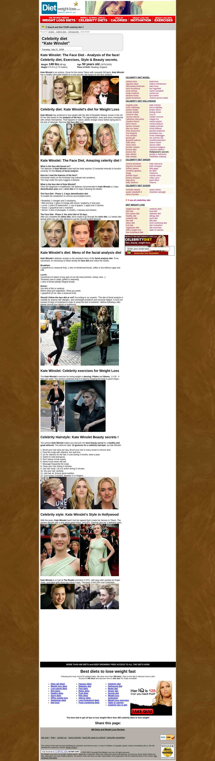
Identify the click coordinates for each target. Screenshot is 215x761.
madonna (153, 173)
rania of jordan (132, 194)
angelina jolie (132, 105)
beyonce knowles (133, 166)
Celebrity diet (114, 684)
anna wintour (131, 91)
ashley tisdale (132, 110)
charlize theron (132, 121)
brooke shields (132, 112)
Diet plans (55, 691)
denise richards (132, 126)
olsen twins (131, 145)
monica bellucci (156, 124)
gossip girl (130, 138)
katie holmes (155, 105)
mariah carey (155, 175)
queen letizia (155, 190)
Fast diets (83, 688)
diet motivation (155, 225)
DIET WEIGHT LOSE (135, 205)
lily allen (153, 171)
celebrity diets (61, 32)
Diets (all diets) (58, 684)
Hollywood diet (115, 686)
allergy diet (154, 216)
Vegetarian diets (58, 700)
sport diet (153, 218)
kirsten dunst (155, 110)
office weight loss (133, 230)
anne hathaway (132, 107)
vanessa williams (156, 149)
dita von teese (132, 128)
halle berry (130, 142)
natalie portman (156, 126)
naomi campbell (156, 91)
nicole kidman (155, 128)
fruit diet (129, 225)
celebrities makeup (157, 156)
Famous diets (85, 684)
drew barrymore (133, 131)
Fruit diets (83, 693)
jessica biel (131, 152)
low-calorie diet (132, 213)
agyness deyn (132, 84)
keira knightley (155, 107)
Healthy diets (57, 693)
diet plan (153, 220)
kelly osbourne (155, 164)
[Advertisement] (149, 54)
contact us (61, 737)
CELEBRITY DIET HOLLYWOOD (141, 101)
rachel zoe (154, 93)
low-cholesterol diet (134, 232)
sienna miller (155, 145)
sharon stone (155, 142)
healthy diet (131, 216)
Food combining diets (89, 702)
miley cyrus (154, 178)
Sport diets (56, 695)
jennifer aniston (132, 147)
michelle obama (133, 190)
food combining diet (158, 223)
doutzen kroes (132, 95)
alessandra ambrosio (135, 86)
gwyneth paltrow (133, 140)
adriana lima (131, 81)
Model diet (113, 688)
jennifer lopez (132, 175)
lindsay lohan (155, 112)
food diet (153, 211)
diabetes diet (155, 213)
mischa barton (155, 121)
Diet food (55, 702)
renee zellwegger (157, 135)
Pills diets (83, 695)
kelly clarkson (132, 182)
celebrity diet (131, 218)
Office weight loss (59, 698)
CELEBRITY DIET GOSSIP (138, 186)
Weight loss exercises (118, 700)
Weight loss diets (59, 686)
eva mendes (131, 135)
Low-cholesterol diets (89, 700)
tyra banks (154, 95)
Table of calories (116, 702)
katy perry (130, 180)
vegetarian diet (132, 227)
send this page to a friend (94, 737)
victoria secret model (158, 98)
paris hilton (154, 180)
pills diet (129, 211)
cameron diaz (132, 114)
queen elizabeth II (134, 192)
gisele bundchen (133, 98)
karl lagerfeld (155, 88)
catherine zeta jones (135, 119)
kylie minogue (155, 166)
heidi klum (153, 81)
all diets (51, 32)
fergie (128, 173)
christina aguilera (133, 171)
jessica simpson (133, 178)
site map (45, 737)
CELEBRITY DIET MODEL (138, 77)
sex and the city (156, 138)
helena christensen (157, 84)
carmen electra (132, 117)
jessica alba (131, 149)
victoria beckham (133, 164)
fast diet (129, 220)
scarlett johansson (157, 140)
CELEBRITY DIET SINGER (138, 160)
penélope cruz (155, 133)
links (53, 737)
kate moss (154, 86)
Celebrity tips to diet (117, 705)
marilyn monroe (156, 117)
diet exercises (155, 227)
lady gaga (153, 168)
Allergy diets (85, 698)
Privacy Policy (71, 747)
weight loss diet (133, 209)
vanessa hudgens (157, 147)
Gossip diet (113, 693)
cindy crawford (132, 93)
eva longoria (131, 133)
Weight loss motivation (113, 696)
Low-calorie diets (59, 688)
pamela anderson (157, 131)
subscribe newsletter (116, 737)
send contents (74, 737)
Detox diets (84, 691)
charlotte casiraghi (157, 192)
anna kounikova (133, 88)
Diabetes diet (85, 686)
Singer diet (113, 691)
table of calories (156, 230)
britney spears (132, 168)
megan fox (154, 119)
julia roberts (131, 154)
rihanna (152, 182)
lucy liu (152, 114)
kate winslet (131, 156)
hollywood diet (73, 32)
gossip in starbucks (157, 154)
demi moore (131, 124)
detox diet (130, 223)
